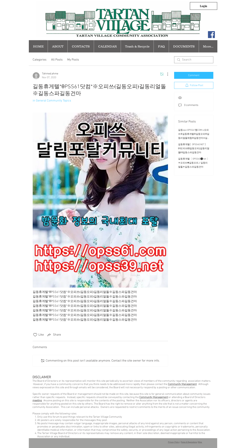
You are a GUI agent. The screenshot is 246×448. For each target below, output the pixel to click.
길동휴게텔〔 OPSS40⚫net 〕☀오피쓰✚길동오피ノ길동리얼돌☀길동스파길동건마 (193, 163)
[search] (193, 59)
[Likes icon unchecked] (35, 334)
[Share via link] (54, 334)
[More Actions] (165, 74)
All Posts (57, 60)
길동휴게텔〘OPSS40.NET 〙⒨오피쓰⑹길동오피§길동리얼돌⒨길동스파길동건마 (193, 148)
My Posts (73, 60)
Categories (40, 60)
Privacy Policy (174, 442)
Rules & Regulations (189, 442)
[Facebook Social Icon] (211, 34)
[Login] (203, 6)
